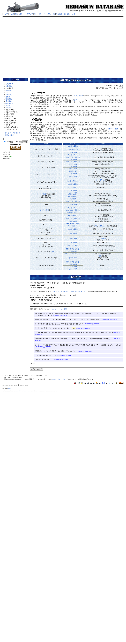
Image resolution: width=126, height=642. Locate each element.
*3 (35, 285)
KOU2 (9, 388)
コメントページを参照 (59, 309)
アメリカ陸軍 (78, 96)
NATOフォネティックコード (60, 379)
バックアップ (28, 14)
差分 (21, 14)
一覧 (53, 14)
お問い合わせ (9, 135)
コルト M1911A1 (72, 149)
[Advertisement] (29, 46)
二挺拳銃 (103, 238)
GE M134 (72, 199)
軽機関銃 (8, 99)
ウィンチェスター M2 (72, 254)
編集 (12, 14)
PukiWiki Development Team (23, 391)
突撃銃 (7, 97)
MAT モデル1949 (72, 246)
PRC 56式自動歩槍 (72, 223)
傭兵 (52, 251)
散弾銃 (7, 105)
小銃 (7, 92)
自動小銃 (8, 95)
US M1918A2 (72, 251)
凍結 (16, 14)
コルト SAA (73, 238)
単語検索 (59, 14)
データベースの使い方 (12, 133)
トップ (5, 14)
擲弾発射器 (9, 103)
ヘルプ (73, 14)
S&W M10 (72, 171)
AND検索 (9, 142)
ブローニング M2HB (73, 157)
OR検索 (19, 142)
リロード (42, 14)
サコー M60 (73, 164)
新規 (49, 14)
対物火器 (8, 108)
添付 (35, 14)
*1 (120, 133)
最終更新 (67, 14)
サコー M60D (72, 187)
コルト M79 (73, 152)
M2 (96, 226)
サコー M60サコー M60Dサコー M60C (72, 195)
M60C (110, 129)
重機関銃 (8, 101)
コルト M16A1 (73, 146)
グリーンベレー (79, 100)
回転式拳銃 (9, 84)
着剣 (99, 256)
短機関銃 (8, 90)
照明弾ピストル (72, 212)
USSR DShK (72, 226)
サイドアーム (100, 180)
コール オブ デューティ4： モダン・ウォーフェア (70, 291)
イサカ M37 (73, 258)
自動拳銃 (8, 86)
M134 (116, 129)
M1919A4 (102, 226)
